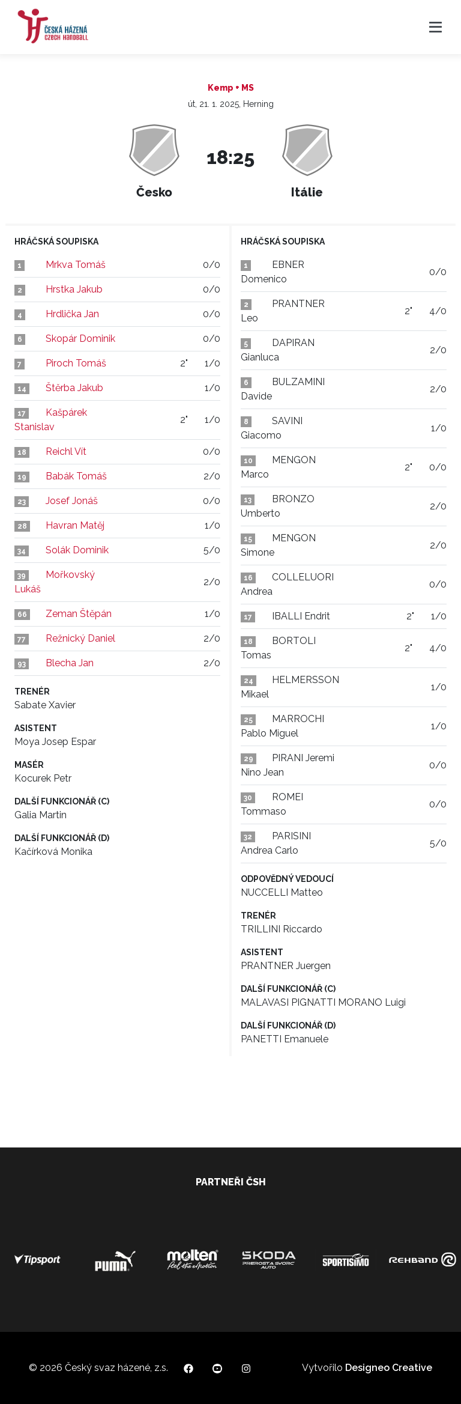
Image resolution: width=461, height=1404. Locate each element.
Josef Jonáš (72, 500)
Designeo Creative (388, 1367)
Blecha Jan (70, 663)
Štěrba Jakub (74, 388)
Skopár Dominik (80, 338)
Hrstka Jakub (74, 289)
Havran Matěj (75, 525)
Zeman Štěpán (79, 613)
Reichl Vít (66, 451)
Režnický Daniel (80, 638)
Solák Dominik (77, 550)
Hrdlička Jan (72, 314)
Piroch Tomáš (76, 363)
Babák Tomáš (76, 476)
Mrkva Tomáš (76, 264)
